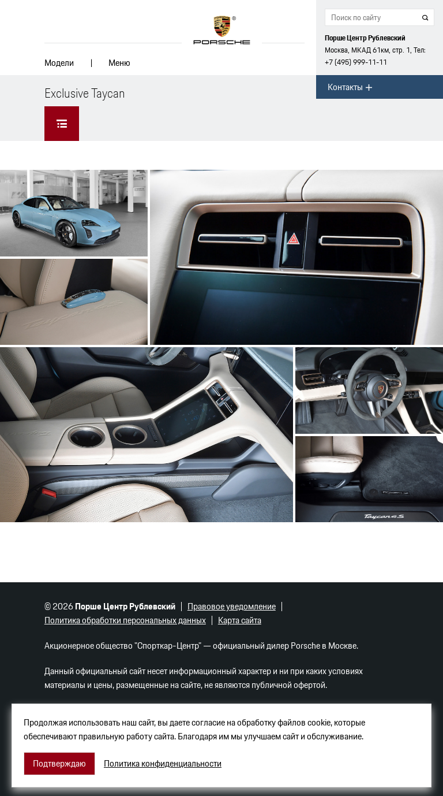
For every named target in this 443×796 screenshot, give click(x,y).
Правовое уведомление (231, 606)
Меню (119, 62)
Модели (59, 62)
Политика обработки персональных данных (125, 620)
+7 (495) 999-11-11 (356, 62)
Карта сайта (239, 620)
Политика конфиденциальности (163, 764)
